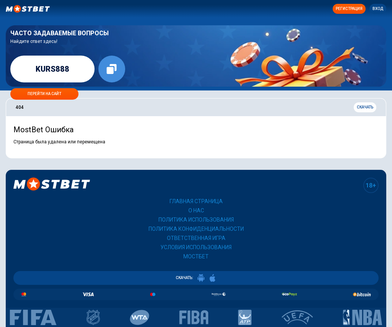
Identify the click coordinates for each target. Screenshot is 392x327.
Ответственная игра (196, 238)
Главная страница (196, 201)
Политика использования (196, 220)
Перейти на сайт (44, 94)
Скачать (365, 107)
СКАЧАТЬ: (196, 278)
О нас (196, 210)
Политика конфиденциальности (196, 229)
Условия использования (196, 247)
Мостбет (196, 256)
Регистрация (349, 9)
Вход (377, 9)
